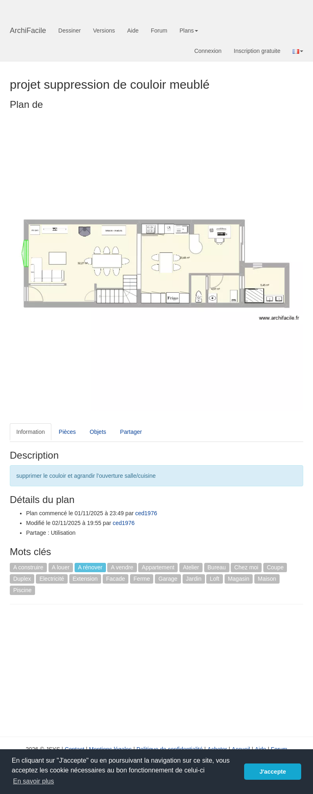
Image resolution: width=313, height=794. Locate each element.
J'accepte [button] (273, 771)
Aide (133, 30)
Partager (131, 432)
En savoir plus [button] (33, 781)
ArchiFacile (28, 30)
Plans (188, 30)
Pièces (67, 432)
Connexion (208, 51)
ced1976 (146, 513)
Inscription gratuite (257, 51)
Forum (159, 30)
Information (30, 432)
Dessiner (69, 30)
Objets (98, 432)
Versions (104, 30)
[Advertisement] (78, 669)
